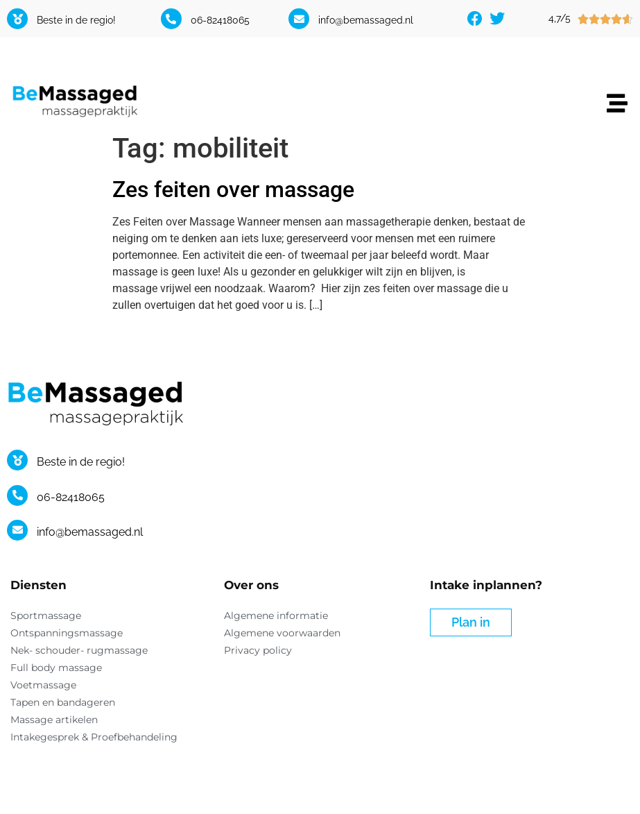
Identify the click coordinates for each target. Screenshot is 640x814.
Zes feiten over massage (233, 189)
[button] (617, 103)
